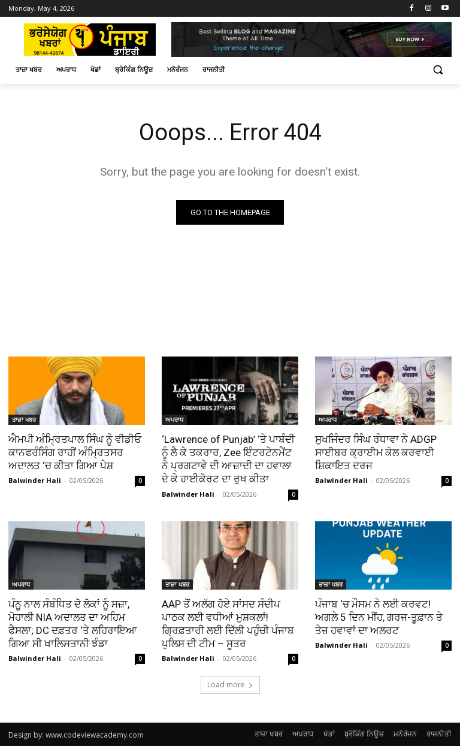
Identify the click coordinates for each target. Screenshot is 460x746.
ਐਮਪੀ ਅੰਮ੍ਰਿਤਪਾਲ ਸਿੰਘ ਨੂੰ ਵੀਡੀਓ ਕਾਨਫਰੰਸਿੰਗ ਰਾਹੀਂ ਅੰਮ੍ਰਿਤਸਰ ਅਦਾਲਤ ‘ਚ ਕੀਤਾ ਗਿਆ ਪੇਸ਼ (74, 452)
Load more (230, 684)
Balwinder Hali (34, 480)
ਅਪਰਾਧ (174, 419)
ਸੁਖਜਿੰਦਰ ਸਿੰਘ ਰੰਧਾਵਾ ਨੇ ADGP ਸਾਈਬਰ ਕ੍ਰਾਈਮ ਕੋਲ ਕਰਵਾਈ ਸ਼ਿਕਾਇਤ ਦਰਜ (376, 452)
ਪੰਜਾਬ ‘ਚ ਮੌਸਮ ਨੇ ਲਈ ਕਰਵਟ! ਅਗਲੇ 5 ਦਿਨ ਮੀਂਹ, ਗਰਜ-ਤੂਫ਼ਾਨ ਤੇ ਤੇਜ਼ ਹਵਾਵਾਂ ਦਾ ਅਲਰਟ (379, 617)
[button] (437, 70)
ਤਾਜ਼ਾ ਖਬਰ (24, 419)
